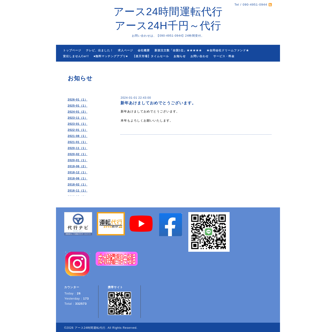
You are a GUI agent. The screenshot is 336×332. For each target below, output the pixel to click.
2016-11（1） (78, 190)
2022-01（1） (78, 130)
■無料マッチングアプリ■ (111, 56)
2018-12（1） (78, 172)
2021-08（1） (78, 136)
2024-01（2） (78, 111)
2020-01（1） (78, 160)
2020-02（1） (78, 154)
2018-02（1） (78, 184)
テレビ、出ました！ (99, 50)
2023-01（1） (78, 124)
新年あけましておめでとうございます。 (158, 103)
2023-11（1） (78, 117)
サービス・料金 (223, 56)
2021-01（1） (78, 142)
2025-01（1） (78, 105)
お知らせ (180, 56)
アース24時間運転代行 (90, 327)
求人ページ (125, 50)
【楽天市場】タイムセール (151, 56)
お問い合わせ (199, 56)
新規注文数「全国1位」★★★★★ (178, 50)
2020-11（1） (78, 148)
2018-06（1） (78, 178)
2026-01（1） (78, 99)
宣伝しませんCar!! (76, 56)
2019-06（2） (78, 166)
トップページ (72, 50)
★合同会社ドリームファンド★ (227, 50)
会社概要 (144, 50)
